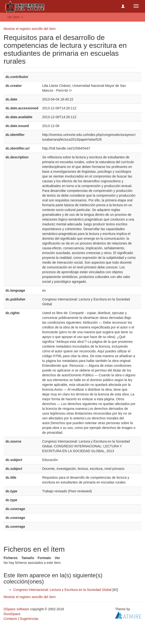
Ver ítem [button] (15, 17)
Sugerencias (29, 619)
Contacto (10, 619)
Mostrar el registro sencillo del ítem (30, 29)
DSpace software (16, 609)
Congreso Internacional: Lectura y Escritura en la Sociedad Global (62, 590)
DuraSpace (12, 614)
